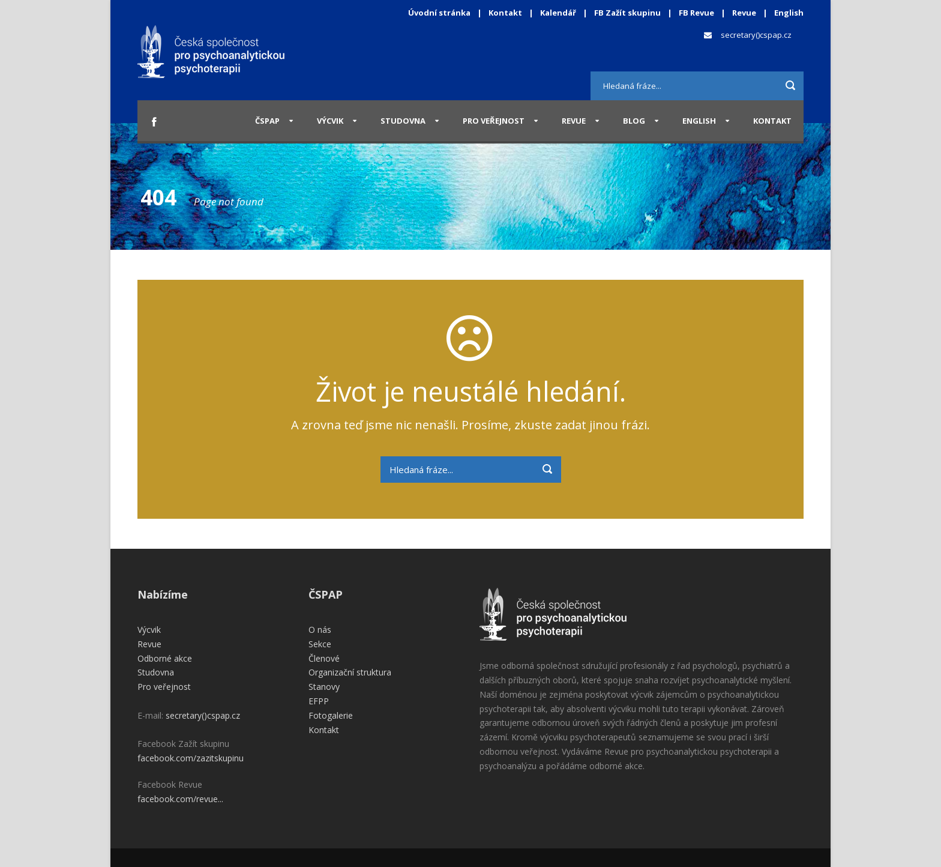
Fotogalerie (330, 715)
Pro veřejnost (494, 120)
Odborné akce (164, 658)
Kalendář (559, 12)
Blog (634, 120)
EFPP (318, 701)
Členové (324, 658)
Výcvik (330, 120)
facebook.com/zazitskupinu (190, 758)
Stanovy (324, 686)
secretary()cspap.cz (756, 34)
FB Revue (696, 12)
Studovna (402, 120)
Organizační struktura (349, 672)
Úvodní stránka (439, 12)
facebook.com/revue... (180, 799)
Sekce (319, 644)
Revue (744, 12)
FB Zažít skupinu (627, 12)
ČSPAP (267, 120)
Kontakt (505, 12)
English (789, 12)
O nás (319, 629)
